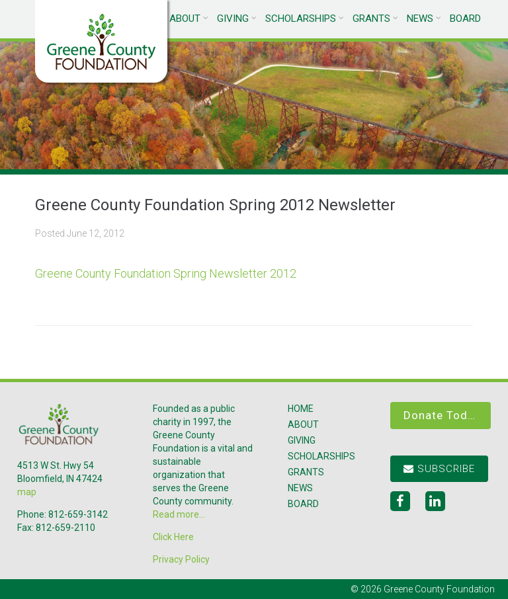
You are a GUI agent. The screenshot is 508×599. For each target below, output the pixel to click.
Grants (371, 18)
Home (301, 408)
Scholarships (300, 18)
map (26, 492)
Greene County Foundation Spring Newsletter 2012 (165, 273)
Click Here (173, 537)
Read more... (179, 514)
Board (465, 18)
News (420, 18)
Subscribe (439, 469)
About (184, 18)
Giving (233, 18)
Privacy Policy (181, 559)
